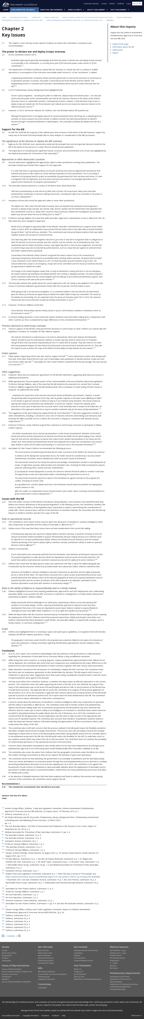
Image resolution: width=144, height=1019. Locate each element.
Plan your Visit (79, 977)
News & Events (75, 10)
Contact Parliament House (83, 961)
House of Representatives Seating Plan (16, 982)
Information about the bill (123, 47)
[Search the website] (137, 5)
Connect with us (80, 958)
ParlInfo (112, 5)
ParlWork (120, 5)
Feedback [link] (55, 1016)
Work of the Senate (9, 953)
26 (90, 610)
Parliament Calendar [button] (91, 5)
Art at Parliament (80, 974)
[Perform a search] (140, 5)
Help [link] (63, 1016)
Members (5, 979)
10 (74, 299)
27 (46, 622)
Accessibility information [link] (11, 1016)
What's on (77, 969)
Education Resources (46, 958)
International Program (46, 963)
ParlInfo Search (115, 955)
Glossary (113, 965)
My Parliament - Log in (118, 950)
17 (99, 409)
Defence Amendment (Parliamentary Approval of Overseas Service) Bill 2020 (74, 20)
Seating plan (6, 961)
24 (96, 559)
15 (32, 361)
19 (22, 421)
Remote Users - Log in (118, 953)
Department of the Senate (119, 977)
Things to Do (78, 972)
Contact (104, 5)
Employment (114, 961)
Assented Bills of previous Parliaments (52, 974)
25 (71, 583)
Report (115, 53)
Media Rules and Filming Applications (87, 979)
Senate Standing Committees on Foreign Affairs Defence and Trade (88, 17)
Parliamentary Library (45, 961)
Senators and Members (51, 10)
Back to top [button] (137, 1015)
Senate (4, 950)
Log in (128, 5)
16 (22, 364)
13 (94, 348)
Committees (36, 17)
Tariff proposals (44, 977)
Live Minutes (6, 977)
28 (20, 645)
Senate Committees (51, 17)
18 (71, 412)
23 (34, 544)
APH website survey (117, 958)
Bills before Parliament (46, 972)
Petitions (77, 955)
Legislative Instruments (46, 979)
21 (51, 493)
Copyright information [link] (31, 1016)
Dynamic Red (6, 955)
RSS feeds (114, 968)
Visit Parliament (119, 10)
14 (66, 356)
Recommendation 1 (11, 783)
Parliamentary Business (23, 10)
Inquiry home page (120, 44)
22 (73, 524)
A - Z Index (114, 963)
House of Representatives (12, 969)
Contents (11, 936)
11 (30, 313)
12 (88, 319)
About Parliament (96, 10)
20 (94, 444)
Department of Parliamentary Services (124, 984)
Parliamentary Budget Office (120, 987)
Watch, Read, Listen (45, 953)
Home (5, 10)
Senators (5, 958)
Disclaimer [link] (45, 1016)
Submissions (117, 50)
